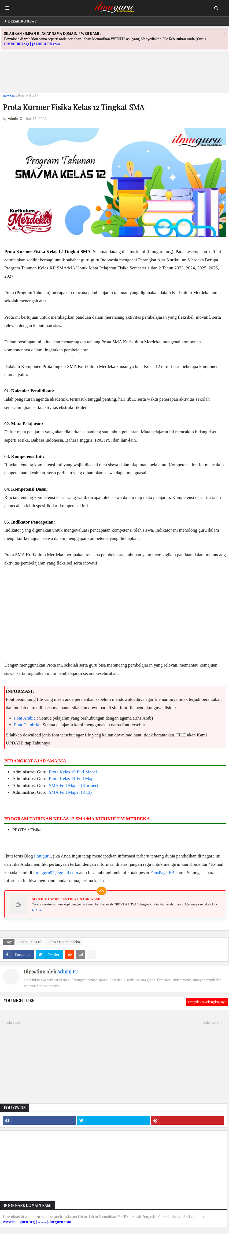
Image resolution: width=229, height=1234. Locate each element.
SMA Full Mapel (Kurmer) (73, 785)
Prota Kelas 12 (28, 96)
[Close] (225, 33)
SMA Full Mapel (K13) (70, 792)
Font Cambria (26, 724)
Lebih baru (13, 1022)
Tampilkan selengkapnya (207, 1001)
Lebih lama (211, 1022)
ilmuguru (42, 856)
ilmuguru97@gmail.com (55, 872)
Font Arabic (25, 718)
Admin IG (67, 971)
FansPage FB (162, 872)
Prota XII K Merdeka (63, 941)
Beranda (9, 96)
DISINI (37, 910)
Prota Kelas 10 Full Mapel (73, 771)
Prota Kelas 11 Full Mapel (73, 778)
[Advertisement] (114, 77)
